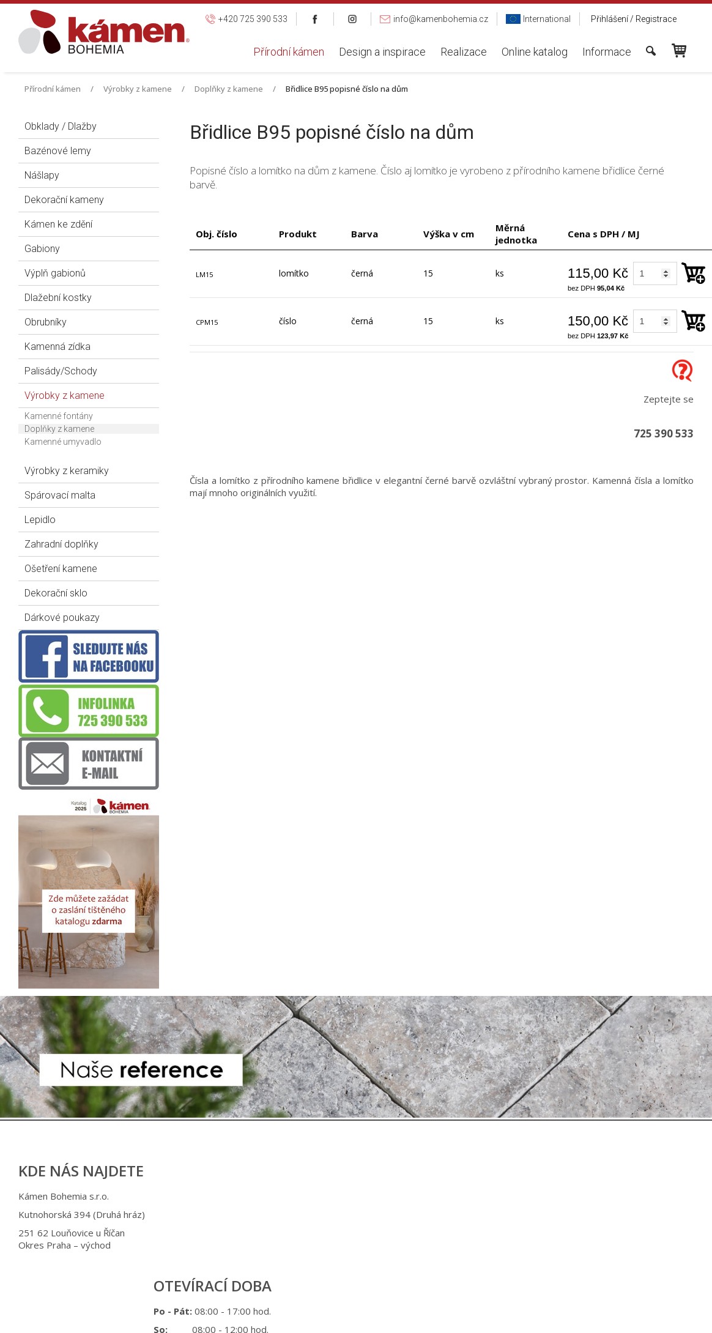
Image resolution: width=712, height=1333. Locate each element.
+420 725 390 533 (360, 1216)
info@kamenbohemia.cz (366, 1265)
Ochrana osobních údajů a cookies (456, 1317)
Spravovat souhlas (558, 1317)
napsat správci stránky (346, 1317)
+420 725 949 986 (362, 1234)
